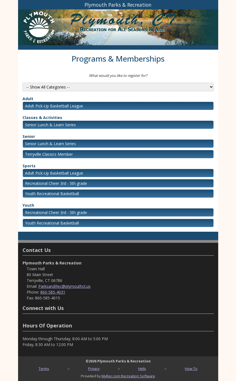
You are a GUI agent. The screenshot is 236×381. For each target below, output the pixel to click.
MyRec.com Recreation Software (128, 376)
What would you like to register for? (118, 75)
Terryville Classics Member (49, 154)
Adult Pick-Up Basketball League (54, 106)
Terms (44, 368)
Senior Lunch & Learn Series (50, 124)
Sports (29, 165)
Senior (29, 136)
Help (142, 368)
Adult (28, 98)
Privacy (94, 368)
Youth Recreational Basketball (52, 193)
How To (191, 368)
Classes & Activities (42, 117)
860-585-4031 (52, 292)
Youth (28, 205)
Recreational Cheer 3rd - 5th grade (56, 183)
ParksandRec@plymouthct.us (64, 286)
